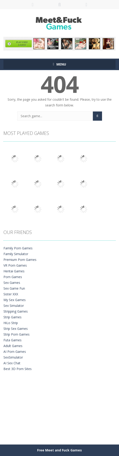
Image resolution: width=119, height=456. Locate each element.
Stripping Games (15, 311)
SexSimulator (13, 357)
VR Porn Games (15, 265)
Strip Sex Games (15, 328)
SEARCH (59, 4)
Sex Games (11, 282)
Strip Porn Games (16, 334)
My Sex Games (14, 300)
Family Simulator (15, 254)
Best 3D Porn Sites (17, 369)
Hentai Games (14, 271)
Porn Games (12, 277)
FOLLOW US (86, 4)
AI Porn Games (14, 351)
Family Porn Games (18, 248)
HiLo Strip (10, 323)
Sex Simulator (13, 305)
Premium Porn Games (19, 259)
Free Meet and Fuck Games (59, 450)
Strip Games (12, 317)
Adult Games (12, 346)
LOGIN (32, 4)
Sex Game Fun (14, 288)
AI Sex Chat (11, 363)
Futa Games (12, 340)
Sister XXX (10, 294)
